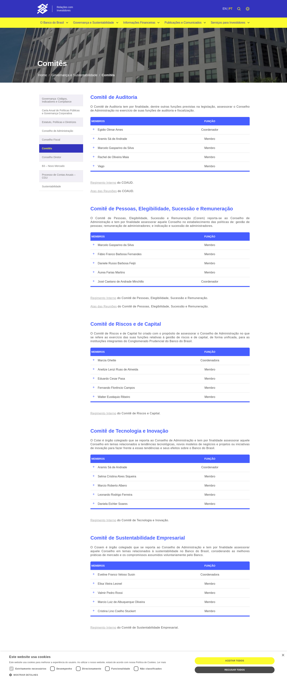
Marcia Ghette (103, 360)
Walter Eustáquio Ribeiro (110, 397)
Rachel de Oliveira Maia (110, 157)
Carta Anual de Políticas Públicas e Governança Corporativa (61, 112)
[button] (87, 674)
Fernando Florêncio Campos (113, 387)
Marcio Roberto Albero (109, 485)
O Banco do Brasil (52, 22)
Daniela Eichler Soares (109, 504)
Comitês (47, 148)
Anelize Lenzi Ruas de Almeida (114, 369)
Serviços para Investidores (228, 22)
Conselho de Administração (57, 130)
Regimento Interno (103, 182)
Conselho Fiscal (51, 139)
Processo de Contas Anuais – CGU (59, 176)
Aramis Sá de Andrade (109, 139)
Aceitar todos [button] (234, 660)
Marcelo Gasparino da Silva (112, 148)
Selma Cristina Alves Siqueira (113, 476)
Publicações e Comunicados (183, 22)
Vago (97, 166)
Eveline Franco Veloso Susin (113, 574)
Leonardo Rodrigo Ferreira (111, 494)
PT (230, 8)
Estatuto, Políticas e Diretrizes (59, 122)
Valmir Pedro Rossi (107, 593)
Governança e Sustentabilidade (93, 22)
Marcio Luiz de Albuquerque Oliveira (118, 602)
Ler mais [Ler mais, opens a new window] (161, 662)
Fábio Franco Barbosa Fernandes (116, 254)
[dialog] (143, 665)
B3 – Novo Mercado (53, 165)
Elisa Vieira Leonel (106, 583)
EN (225, 8)
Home (42, 75)
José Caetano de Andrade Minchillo (117, 281)
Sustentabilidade (51, 186)
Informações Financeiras (139, 22)
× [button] (283, 655)
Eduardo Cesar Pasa (108, 378)
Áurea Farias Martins (108, 272)
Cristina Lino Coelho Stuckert (113, 611)
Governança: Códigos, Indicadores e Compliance (57, 100)
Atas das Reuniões (103, 191)
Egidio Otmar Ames (107, 129)
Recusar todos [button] (235, 670)
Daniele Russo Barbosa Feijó (113, 263)
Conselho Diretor (51, 157)
